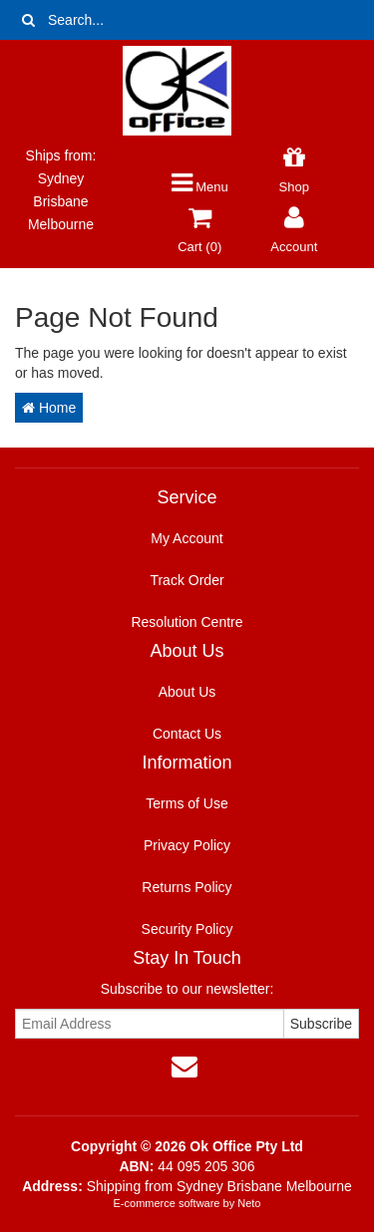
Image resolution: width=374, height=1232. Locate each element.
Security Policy (187, 929)
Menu (200, 186)
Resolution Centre (186, 622)
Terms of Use (186, 803)
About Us (187, 692)
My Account (186, 538)
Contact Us (187, 734)
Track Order (186, 580)
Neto (248, 1203)
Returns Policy (186, 887)
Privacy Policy (187, 845)
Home (49, 408)
